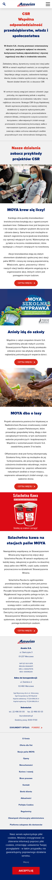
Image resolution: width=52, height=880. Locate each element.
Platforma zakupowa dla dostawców (26, 824)
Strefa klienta (26, 791)
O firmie (26, 738)
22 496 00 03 (37, 711)
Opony (26, 758)
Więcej (26, 862)
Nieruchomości (26, 765)
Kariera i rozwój (26, 771)
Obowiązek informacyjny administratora (26, 818)
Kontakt (26, 785)
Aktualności (26, 798)
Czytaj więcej (25, 283)
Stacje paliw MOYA (26, 751)
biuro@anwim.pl (26, 715)
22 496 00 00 (18, 711)
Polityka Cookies (26, 804)
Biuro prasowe (26, 778)
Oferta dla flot (26, 745)
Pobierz (36, 727)
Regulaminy (26, 811)
